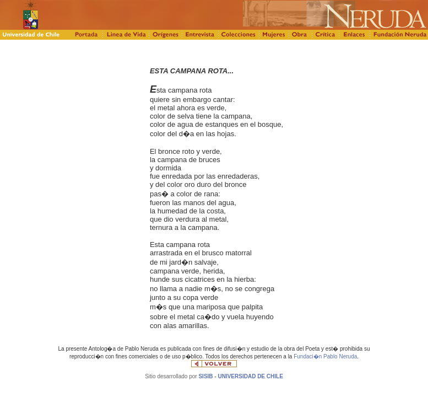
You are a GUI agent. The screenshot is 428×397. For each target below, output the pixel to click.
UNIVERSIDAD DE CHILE (250, 376)
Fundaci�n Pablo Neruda (325, 356)
